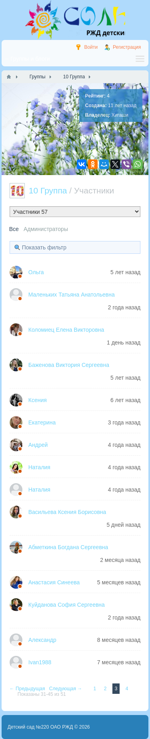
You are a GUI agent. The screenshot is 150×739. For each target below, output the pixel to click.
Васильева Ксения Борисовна (67, 512)
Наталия (39, 467)
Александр (42, 640)
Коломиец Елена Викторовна (66, 330)
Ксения (37, 400)
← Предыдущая (28, 688)
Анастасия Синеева (54, 582)
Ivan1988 (40, 662)
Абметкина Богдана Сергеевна (68, 547)
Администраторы (46, 229)
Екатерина (42, 422)
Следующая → (66, 688)
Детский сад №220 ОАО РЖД (40, 727)
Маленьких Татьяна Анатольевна (71, 294)
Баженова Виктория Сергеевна (68, 365)
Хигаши (120, 115)
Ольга (36, 272)
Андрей (38, 445)
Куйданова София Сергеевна (66, 605)
